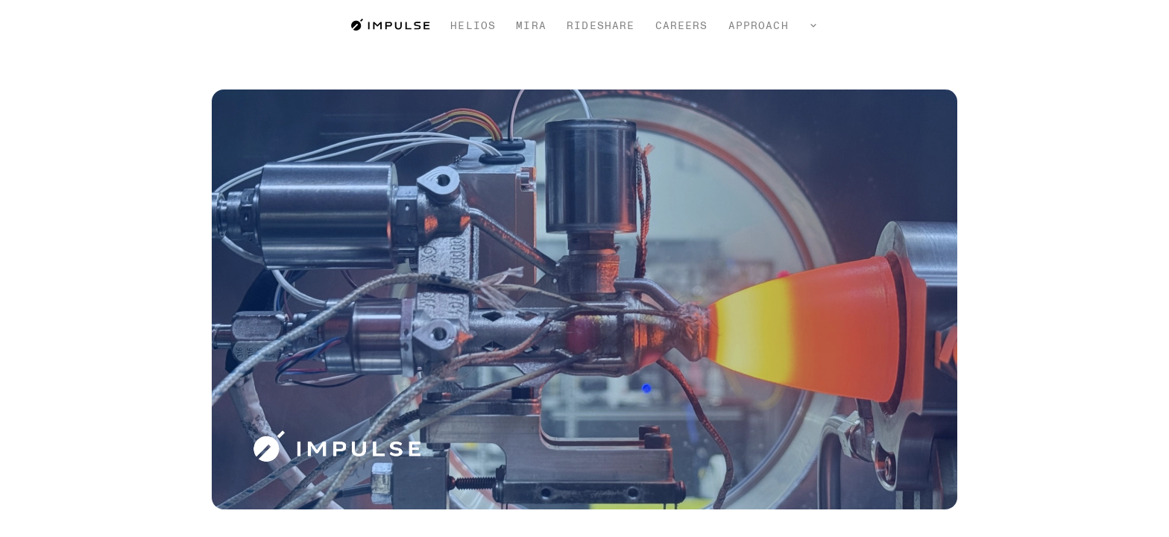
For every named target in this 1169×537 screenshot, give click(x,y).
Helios (473, 25)
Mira (531, 25)
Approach (758, 25)
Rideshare (600, 25)
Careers (681, 25)
